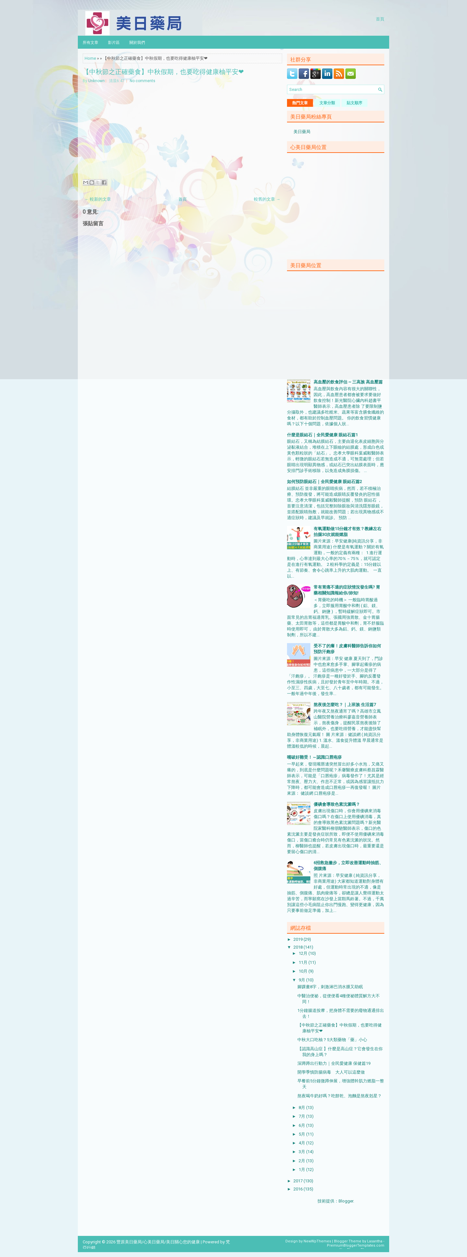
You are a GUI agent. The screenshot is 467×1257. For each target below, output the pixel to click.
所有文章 (90, 42)
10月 (303, 971)
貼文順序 (354, 103)
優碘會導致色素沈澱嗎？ (337, 804)
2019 (298, 939)
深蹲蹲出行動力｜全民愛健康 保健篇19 (333, 1063)
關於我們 (137, 42)
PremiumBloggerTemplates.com (355, 1245)
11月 (303, 962)
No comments (142, 81)
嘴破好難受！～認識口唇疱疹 (314, 757)
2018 (298, 947)
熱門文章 (300, 103)
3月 (302, 1151)
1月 (302, 1169)
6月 (302, 1125)
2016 (298, 1189)
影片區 (114, 42)
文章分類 (327, 103)
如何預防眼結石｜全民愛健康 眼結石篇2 (324, 481)
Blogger (346, 1201)
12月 (303, 953)
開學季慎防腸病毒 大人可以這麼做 (331, 1072)
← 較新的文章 (98, 199)
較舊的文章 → (267, 199)
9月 (302, 979)
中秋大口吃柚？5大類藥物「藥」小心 (332, 1039)
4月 (302, 1142)
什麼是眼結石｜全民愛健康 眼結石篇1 (322, 434)
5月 (302, 1134)
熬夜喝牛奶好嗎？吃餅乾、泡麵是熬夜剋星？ (339, 1095)
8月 (302, 1107)
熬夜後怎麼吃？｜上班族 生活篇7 (345, 704)
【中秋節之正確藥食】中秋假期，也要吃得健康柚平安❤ (163, 71)
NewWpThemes (317, 1241)
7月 (302, 1116)
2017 (298, 1180)
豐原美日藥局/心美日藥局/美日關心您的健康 (158, 1241)
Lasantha (374, 1241)
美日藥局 (301, 131)
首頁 (380, 18)
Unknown (96, 81)
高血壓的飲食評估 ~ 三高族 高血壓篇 (348, 382)
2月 (302, 1160)
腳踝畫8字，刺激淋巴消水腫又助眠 (330, 986)
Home (90, 58)
